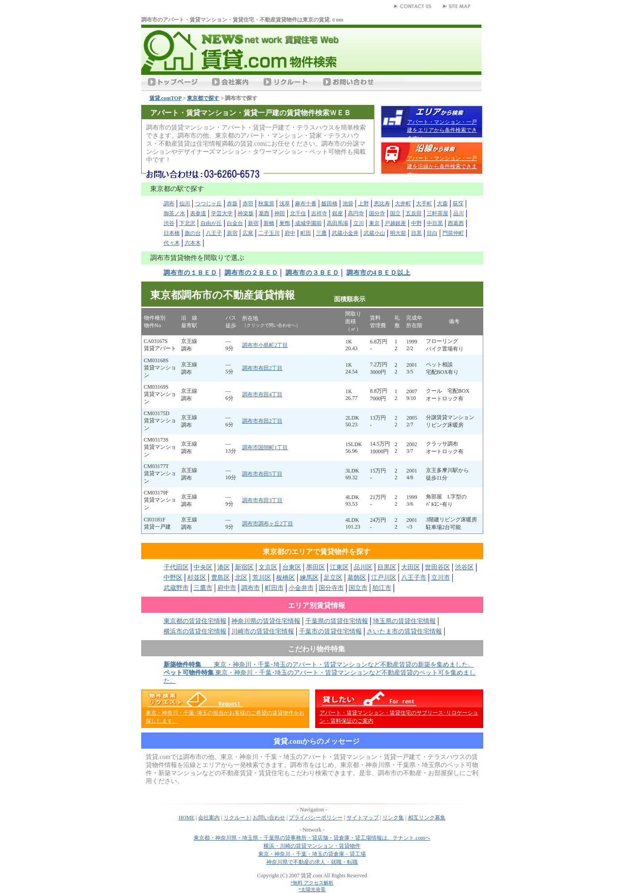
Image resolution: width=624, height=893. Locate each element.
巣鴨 (284, 223)
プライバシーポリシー (315, 818)
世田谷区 (437, 567)
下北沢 (187, 223)
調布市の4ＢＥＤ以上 (379, 272)
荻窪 (458, 203)
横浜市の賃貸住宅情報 (195, 631)
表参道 (198, 213)
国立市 (358, 588)
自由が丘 (211, 223)
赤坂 (232, 203)
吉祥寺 (319, 213)
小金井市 (301, 588)
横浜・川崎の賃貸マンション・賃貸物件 (312, 846)
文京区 (268, 567)
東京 (374, 223)
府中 (290, 233)
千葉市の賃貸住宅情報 (330, 631)
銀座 (337, 213)
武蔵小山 (374, 233)
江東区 (339, 567)
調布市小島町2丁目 (265, 345)
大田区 (410, 567)
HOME (186, 818)
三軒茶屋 (437, 213)
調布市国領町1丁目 (265, 447)
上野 (363, 203)
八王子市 (413, 577)
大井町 (403, 203)
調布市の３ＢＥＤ (312, 272)
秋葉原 (266, 203)
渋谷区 (464, 567)
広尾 (248, 233)
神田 (279, 213)
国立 (395, 213)
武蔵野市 (176, 588)
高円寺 (356, 213)
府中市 (226, 588)
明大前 (398, 233)
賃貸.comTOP (165, 98)
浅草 (284, 203)
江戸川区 (383, 577)
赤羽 (248, 203)
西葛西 (456, 223)
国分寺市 (331, 588)
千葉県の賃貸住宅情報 (336, 621)
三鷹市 (203, 588)
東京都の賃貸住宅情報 (195, 621)
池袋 (347, 203)
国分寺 (377, 213)
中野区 (173, 577)
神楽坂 (246, 213)
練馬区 (309, 577)
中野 (416, 223)
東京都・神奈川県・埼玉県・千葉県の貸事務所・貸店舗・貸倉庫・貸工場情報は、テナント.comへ (312, 838)
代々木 (172, 243)
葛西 (264, 213)
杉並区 (196, 577)
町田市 (274, 588)
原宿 (232, 233)
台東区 (291, 567)
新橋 (269, 223)
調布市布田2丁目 (262, 368)
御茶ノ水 (174, 213)
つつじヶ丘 (208, 203)
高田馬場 (337, 223)
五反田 (414, 213)
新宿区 (244, 567)
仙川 (184, 203)
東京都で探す (203, 98)
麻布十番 (305, 203)
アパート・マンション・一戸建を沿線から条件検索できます (442, 166)
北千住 (298, 213)
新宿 (253, 223)
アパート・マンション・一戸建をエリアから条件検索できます (442, 130)
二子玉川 (269, 233)
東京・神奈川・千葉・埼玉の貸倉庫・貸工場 (312, 854)
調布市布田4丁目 (262, 394)
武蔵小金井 (345, 233)
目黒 (416, 233)
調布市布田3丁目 (262, 500)
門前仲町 (453, 233)
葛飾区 (356, 577)
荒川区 (261, 577)
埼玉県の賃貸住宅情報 (404, 621)
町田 (305, 233)
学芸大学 (222, 213)
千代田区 (176, 567)
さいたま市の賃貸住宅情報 (404, 631)
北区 (241, 577)
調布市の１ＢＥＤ (190, 272)
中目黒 (435, 223)
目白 (432, 233)
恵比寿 (382, 203)
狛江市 (382, 588)
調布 (169, 203)
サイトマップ (363, 818)
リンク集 (393, 818)
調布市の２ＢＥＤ (251, 272)
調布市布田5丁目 (262, 474)
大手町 (424, 203)
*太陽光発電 (312, 889)
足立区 (333, 577)
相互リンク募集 (427, 818)
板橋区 (285, 577)
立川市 (440, 577)
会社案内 (209, 818)
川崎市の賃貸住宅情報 (262, 631)
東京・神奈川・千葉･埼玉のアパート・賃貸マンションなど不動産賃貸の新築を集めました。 (319, 664)
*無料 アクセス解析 (312, 882)
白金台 (235, 223)
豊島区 (220, 577)
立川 (358, 223)
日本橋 (172, 233)
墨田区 (315, 567)
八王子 (214, 233)
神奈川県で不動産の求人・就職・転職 (312, 862)
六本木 (193, 243)
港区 (223, 567)
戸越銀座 (395, 223)
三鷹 (321, 233)
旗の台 (193, 233)
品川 (458, 213)
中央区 (203, 567)
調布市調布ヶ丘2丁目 (267, 523)
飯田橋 (329, 203)
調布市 (250, 588)
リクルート (237, 818)
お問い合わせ (269, 818)
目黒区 (386, 567)
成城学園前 (308, 223)
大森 (442, 203)
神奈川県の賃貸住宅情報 (265, 621)
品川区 (363, 567)
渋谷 (169, 223)
